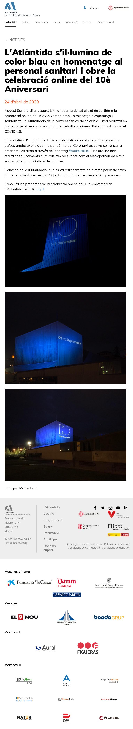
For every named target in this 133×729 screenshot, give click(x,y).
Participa (87, 22)
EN (97, 7)
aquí (40, 189)
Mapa (8, 531)
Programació (42, 22)
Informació (71, 22)
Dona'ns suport (105, 22)
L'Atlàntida (10, 22)
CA (92, 7)
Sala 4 (57, 22)
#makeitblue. (79, 150)
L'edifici (25, 22)
